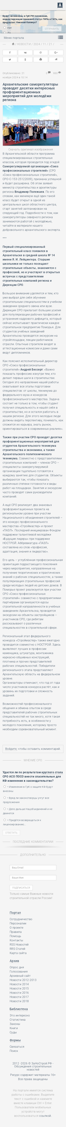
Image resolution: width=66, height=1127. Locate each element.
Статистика (18, 1019)
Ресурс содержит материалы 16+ (33, 1075)
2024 (36, 44)
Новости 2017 (19, 997)
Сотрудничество (21, 919)
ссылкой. (45, 1115)
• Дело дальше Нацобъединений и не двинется (27, 811)
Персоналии (18, 923)
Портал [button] (15, 913)
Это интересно (20, 1015)
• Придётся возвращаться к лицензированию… (22, 822)
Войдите (11, 749)
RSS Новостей (19, 944)
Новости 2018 (19, 1001)
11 (44, 44)
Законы (15, 1024)
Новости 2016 (19, 992)
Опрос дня (17, 967)
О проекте (16, 927)
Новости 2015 (19, 988)
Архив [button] (14, 961)
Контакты (16, 940)
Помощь (15, 936)
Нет (8, 27)
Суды (13, 1032)
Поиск (14, 1051)
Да (7, 33)
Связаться (17, 1046)
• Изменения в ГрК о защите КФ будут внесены (28, 788)
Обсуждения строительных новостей (33, 1068)
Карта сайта (18, 953)
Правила (16, 932)
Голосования (19, 971)
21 (50, 44)
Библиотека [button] (19, 1009)
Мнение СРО (33, 760)
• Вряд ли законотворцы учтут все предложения (26, 800)
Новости (24, 44)
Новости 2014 (19, 984)
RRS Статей (17, 948)
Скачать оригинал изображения (30, 149)
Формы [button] (15, 1040)
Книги (14, 1028)
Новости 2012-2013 (23, 980)
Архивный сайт (20, 975)
